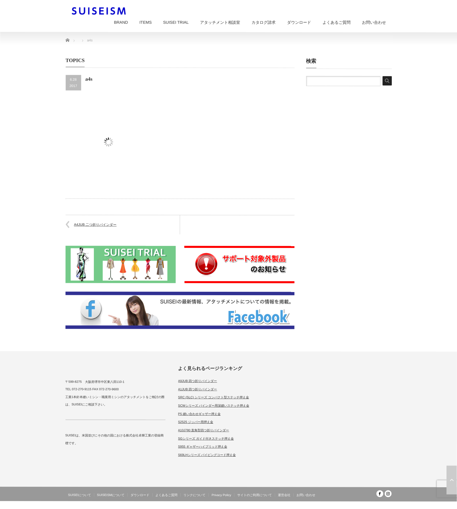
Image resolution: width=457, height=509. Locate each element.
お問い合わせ (374, 22)
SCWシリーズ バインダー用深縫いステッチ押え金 (213, 405)
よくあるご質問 (337, 22)
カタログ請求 (264, 22)
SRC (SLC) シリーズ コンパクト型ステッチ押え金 (213, 397)
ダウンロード (299, 22)
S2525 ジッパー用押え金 (195, 422)
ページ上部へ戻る (451, 480)
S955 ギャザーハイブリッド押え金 (202, 446)
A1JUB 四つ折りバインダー (197, 389)
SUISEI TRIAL (176, 22)
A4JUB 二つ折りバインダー (95, 225)
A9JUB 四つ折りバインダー (197, 381)
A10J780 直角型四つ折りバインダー (203, 430)
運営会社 (284, 495)
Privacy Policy (221, 495)
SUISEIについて (79, 494)
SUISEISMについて (111, 494)
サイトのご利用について (254, 495)
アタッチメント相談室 (220, 22)
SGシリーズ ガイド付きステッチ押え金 (206, 438)
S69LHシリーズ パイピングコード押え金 (207, 455)
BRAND (121, 22)
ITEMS (145, 22)
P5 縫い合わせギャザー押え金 (199, 414)
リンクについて (194, 495)
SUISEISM (367, 505)
